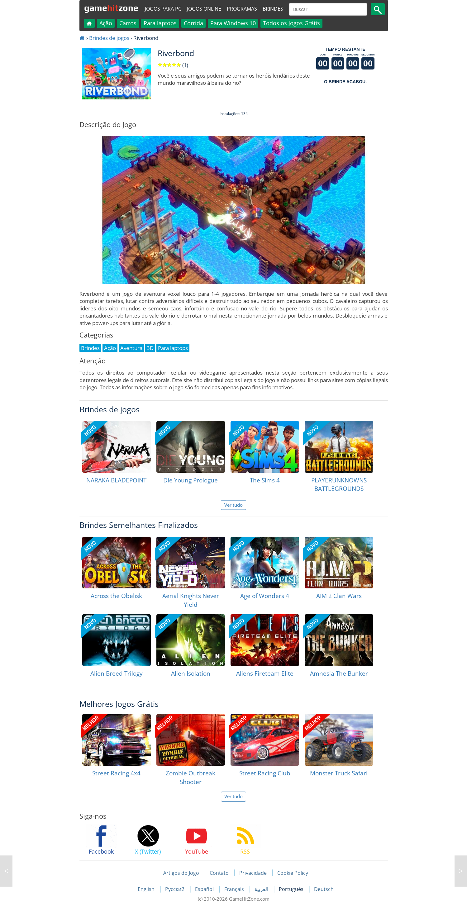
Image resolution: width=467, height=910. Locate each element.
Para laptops (160, 23)
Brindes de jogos (109, 37)
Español (205, 889)
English (147, 889)
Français (234, 889)
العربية (262, 889)
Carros (127, 23)
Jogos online (204, 8)
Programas (242, 8)
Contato (219, 872)
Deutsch (324, 889)
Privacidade (253, 872)
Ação (105, 23)
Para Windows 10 (233, 23)
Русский (175, 889)
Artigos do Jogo (181, 872)
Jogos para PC (163, 8)
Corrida (193, 23)
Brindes (273, 8)
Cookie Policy (292, 872)
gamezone (111, 8)
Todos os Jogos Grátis (291, 23)
